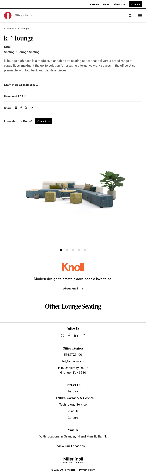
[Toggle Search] (130, 15)
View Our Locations (71, 445)
